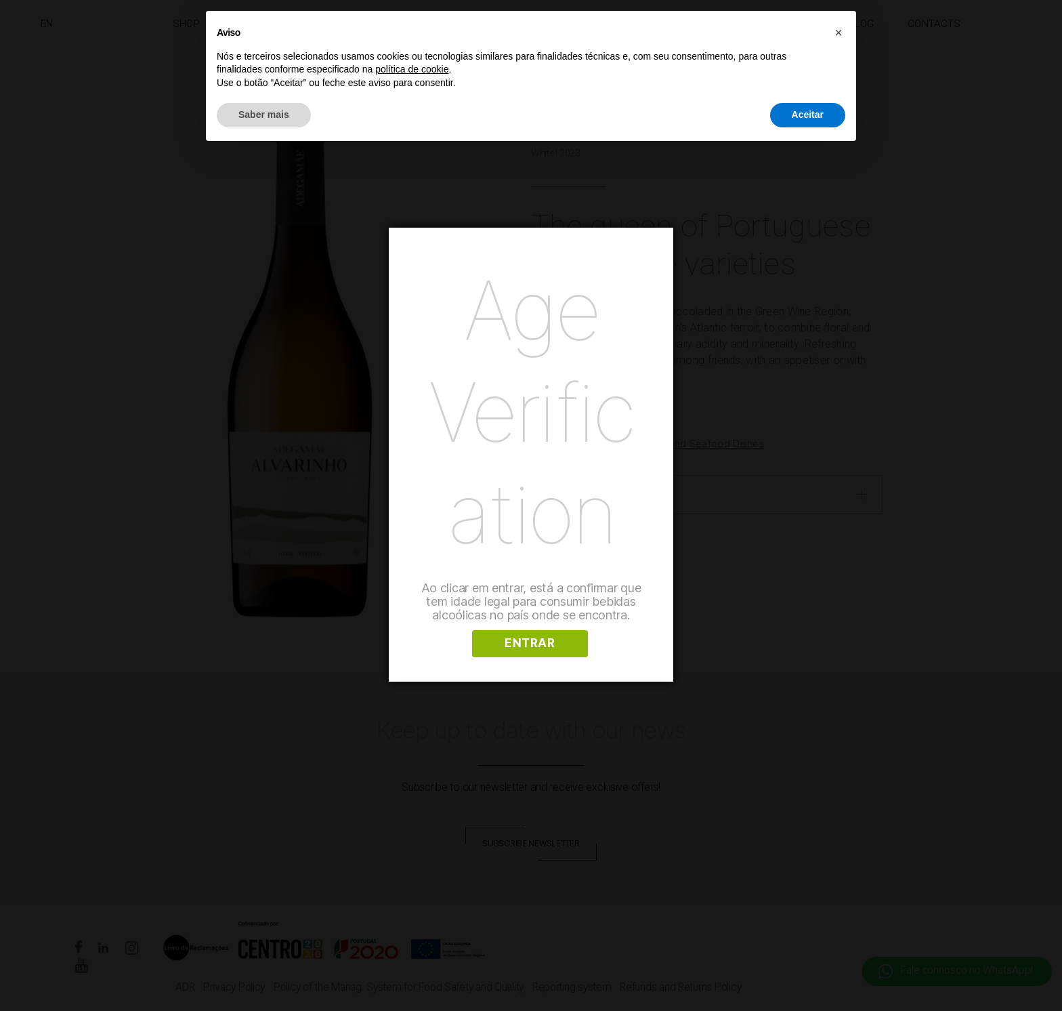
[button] (838, 32)
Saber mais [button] (263, 114)
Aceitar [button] (808, 114)
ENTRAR (530, 643)
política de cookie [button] (411, 69)
